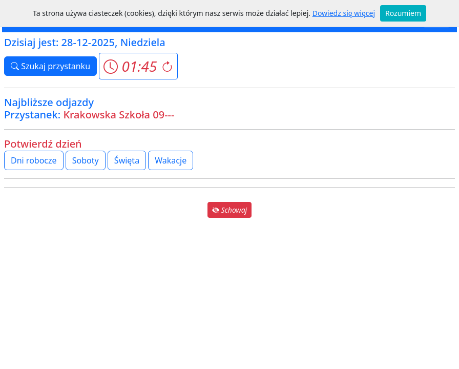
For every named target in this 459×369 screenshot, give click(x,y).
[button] (138, 66)
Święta (126, 160)
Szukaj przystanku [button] (50, 66)
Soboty (85, 160)
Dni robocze (34, 160)
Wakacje (170, 160)
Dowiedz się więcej (343, 13)
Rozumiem (403, 13)
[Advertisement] (229, 291)
